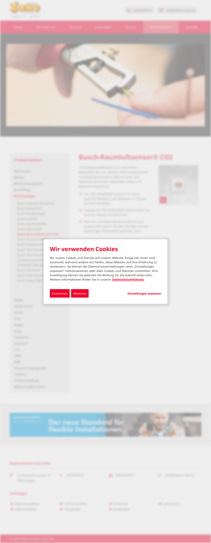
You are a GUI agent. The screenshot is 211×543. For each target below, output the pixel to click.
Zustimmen (60, 293)
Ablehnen (80, 293)
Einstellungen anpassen (144, 293)
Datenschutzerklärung (128, 279)
